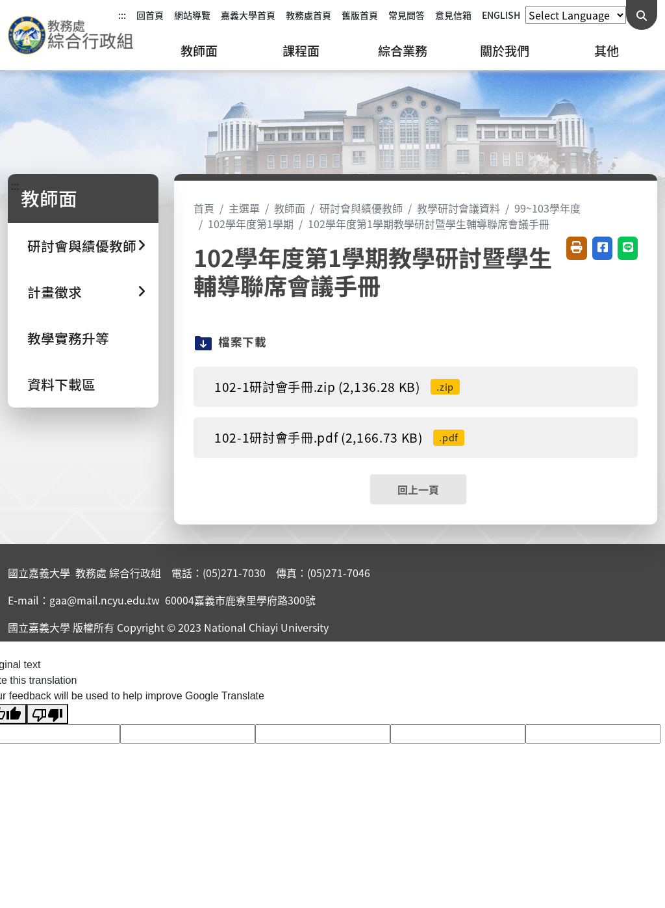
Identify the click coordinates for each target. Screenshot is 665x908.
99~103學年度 (547, 208)
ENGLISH (501, 14)
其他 (606, 51)
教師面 (199, 51)
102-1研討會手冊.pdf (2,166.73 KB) (339, 437)
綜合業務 (402, 51)
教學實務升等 (68, 338)
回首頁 (150, 14)
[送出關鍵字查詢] (641, 15)
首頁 (204, 208)
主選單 (244, 208)
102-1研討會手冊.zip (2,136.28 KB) (337, 387)
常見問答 (406, 14)
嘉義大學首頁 (248, 14)
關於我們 (504, 51)
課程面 (301, 51)
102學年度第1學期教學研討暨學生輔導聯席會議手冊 (428, 223)
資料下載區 (61, 384)
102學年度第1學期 (251, 223)
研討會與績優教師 (361, 208)
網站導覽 (192, 14)
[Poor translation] (47, 714)
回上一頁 (418, 489)
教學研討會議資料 (458, 208)
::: (122, 14)
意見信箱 (453, 14)
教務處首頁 (308, 14)
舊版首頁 (360, 14)
